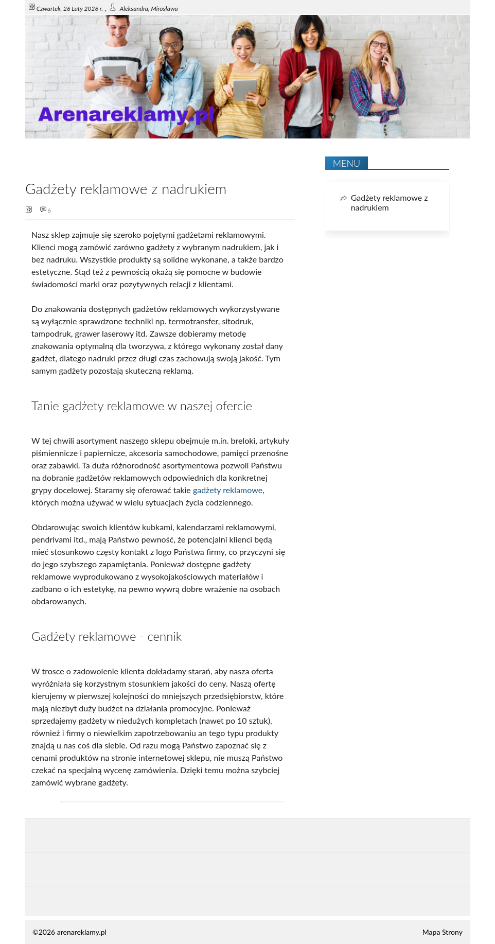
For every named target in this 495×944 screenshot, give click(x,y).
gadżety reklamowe (227, 490)
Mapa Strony (442, 932)
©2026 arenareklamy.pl (69, 932)
